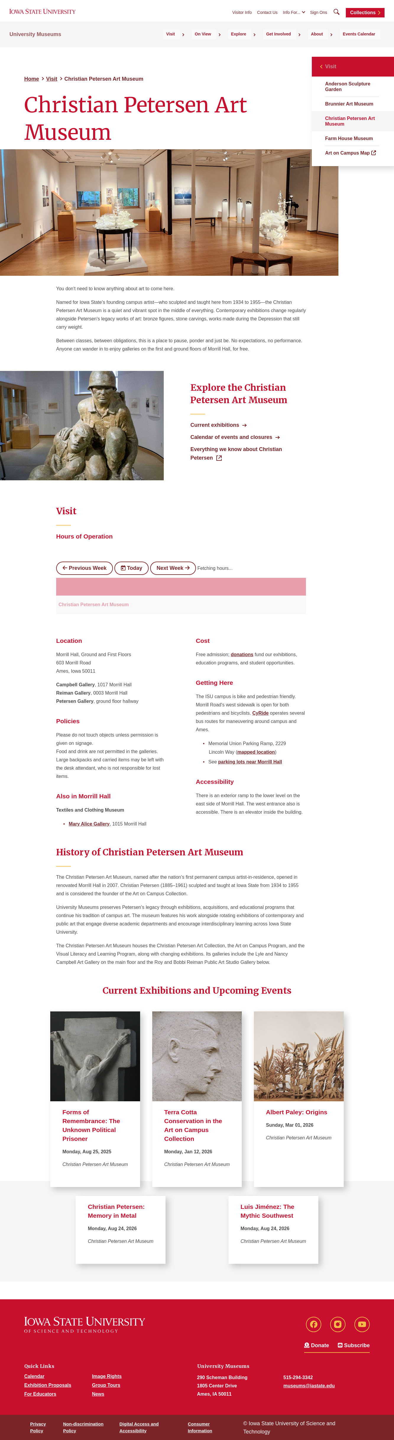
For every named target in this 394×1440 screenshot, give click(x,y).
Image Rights (106, 1376)
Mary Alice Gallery (89, 823)
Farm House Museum (349, 138)
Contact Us (267, 18)
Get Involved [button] (300, 44)
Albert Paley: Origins (296, 1112)
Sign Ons (318, 18)
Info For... (291, 18)
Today (131, 568)
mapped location (256, 752)
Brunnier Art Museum (349, 103)
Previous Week (84, 568)
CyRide (260, 713)
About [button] (330, 44)
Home (31, 79)
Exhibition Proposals (47, 1385)
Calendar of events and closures (231, 437)
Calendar (34, 1376)
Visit (51, 79)
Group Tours (106, 1385)
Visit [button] (216, 44)
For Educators (40, 1394)
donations (242, 654)
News (98, 1394)
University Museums (35, 45)
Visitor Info (242, 18)
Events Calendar (364, 44)
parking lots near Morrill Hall (250, 761)
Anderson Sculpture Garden (347, 86)
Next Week (173, 568)
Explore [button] (267, 44)
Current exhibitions (214, 425)
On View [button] (240, 44)
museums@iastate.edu (309, 1385)
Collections (363, 18)
